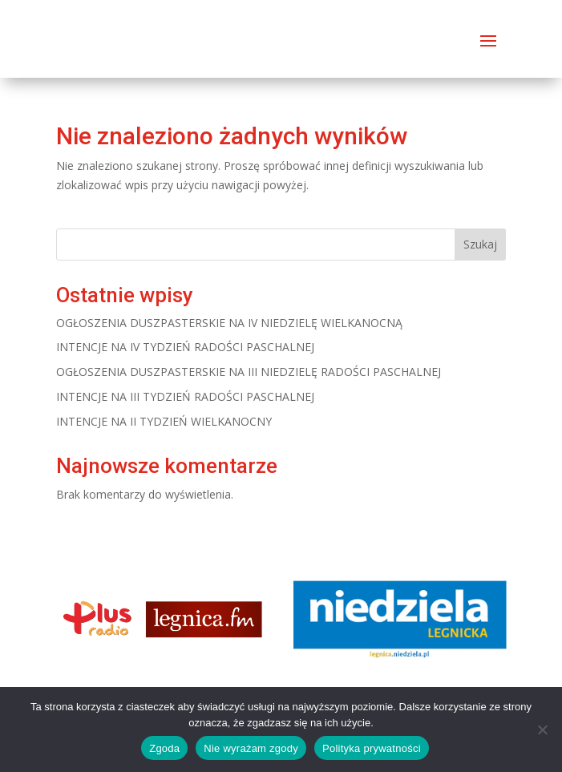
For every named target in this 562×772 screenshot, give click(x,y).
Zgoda (164, 748)
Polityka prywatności (371, 748)
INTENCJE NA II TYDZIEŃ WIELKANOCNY (164, 421)
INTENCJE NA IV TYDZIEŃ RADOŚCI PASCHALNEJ (185, 346)
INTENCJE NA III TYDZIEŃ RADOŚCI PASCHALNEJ (185, 396)
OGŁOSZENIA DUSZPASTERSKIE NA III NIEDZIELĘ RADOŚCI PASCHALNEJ (248, 371)
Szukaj (480, 244)
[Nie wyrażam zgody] (542, 729)
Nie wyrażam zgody (251, 748)
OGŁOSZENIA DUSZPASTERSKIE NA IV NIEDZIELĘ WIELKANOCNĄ (229, 322)
